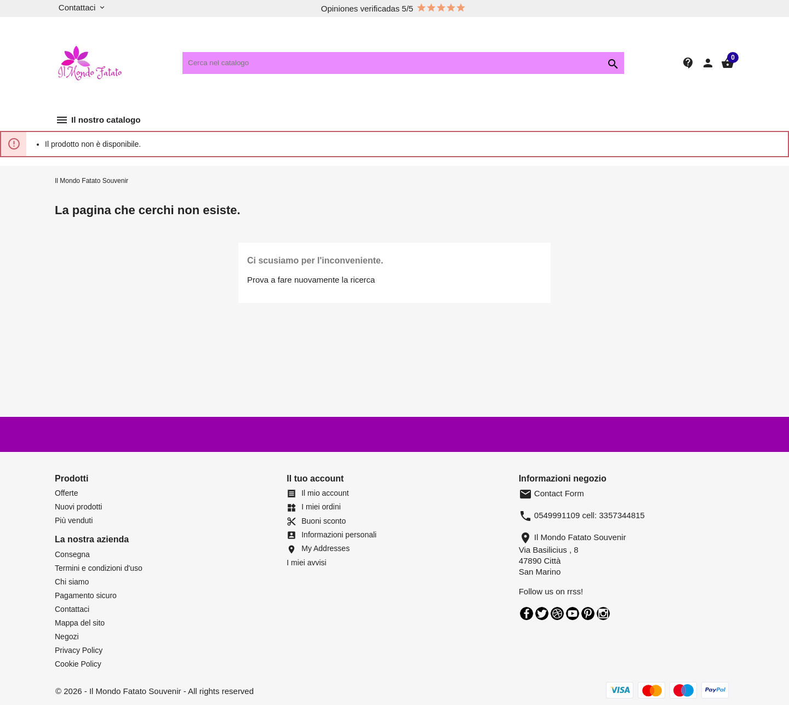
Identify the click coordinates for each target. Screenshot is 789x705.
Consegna (72, 554)
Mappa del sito (80, 622)
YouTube (572, 613)
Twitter (541, 613)
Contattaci (72, 609)
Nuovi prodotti (78, 506)
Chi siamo (72, 581)
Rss (557, 613)
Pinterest (587, 613)
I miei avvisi (306, 562)
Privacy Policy (78, 650)
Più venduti (74, 520)
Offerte (66, 493)
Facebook (526, 613)
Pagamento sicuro (86, 595)
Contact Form (551, 493)
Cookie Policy (78, 664)
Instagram (603, 613)
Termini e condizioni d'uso (98, 568)
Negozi (67, 636)
